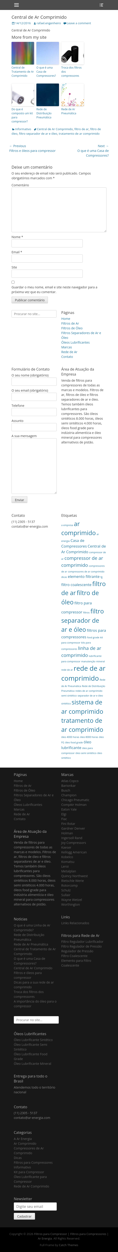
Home (65, 318)
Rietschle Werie (72, 881)
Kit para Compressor (29, 1172)
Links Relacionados (75, 923)
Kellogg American (74, 852)
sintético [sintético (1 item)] (66, 703)
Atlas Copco (69, 781)
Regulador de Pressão (77, 951)
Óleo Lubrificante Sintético (33, 1040)
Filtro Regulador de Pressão (81, 946)
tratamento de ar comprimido (79, 134)
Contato (67, 356)
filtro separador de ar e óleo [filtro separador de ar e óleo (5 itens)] (82, 620)
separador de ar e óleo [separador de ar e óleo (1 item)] (90, 695)
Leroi (65, 866)
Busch (65, 790)
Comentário (20, 185)
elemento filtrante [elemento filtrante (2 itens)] (84, 576)
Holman (67, 833)
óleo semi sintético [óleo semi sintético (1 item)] (86, 753)
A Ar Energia (23, 1139)
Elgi (63, 814)
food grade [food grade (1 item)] (93, 637)
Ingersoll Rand (71, 838)
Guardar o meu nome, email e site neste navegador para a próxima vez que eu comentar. (54, 289)
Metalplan (68, 871)
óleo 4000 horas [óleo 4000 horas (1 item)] (70, 737)
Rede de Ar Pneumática (68, 111)
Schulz (66, 890)
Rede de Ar (69, 352)
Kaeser (66, 847)
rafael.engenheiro (49, 23)
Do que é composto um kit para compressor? (22, 115)
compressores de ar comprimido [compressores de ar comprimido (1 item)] (86, 571)
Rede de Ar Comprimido (31, 1186)
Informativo (23, 129)
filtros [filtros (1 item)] (86, 612)
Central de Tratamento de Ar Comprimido (23, 72)
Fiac (64, 819)
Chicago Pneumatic (75, 800)
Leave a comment (79, 23)
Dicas (18, 1158)
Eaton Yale (69, 809)
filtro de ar (81, 129)
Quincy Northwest (74, 876)
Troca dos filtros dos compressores (71, 72)
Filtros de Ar (70, 323)
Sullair (65, 895)
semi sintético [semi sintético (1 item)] (69, 695)
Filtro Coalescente (74, 956)
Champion (68, 795)
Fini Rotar (68, 823)
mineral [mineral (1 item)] (100, 661)
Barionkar (68, 785)
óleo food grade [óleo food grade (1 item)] (74, 742)
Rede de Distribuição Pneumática (44, 113)
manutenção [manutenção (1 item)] (88, 661)
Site (14, 267)
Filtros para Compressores (33, 1162)
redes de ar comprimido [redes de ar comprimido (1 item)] (88, 690)
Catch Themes (68, 1245)
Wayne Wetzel (71, 900)
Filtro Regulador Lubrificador (82, 941)
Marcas (66, 347)
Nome (17, 237)
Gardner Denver (73, 828)
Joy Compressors (73, 842)
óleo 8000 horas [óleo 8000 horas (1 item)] (89, 737)
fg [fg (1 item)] (101, 577)
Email (17, 252)
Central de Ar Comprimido (55, 129)
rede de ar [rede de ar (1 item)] (67, 669)
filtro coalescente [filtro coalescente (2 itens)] (76, 584)
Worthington (70, 904)
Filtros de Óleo (72, 328)
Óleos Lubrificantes (75, 342)
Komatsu (67, 861)
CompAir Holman (74, 804)
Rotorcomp (69, 885)
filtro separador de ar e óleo (38, 134)
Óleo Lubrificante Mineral (32, 1063)
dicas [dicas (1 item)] (64, 577)
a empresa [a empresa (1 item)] (67, 525)
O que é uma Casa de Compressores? (46, 72)
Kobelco (67, 857)
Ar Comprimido (25, 1143)
